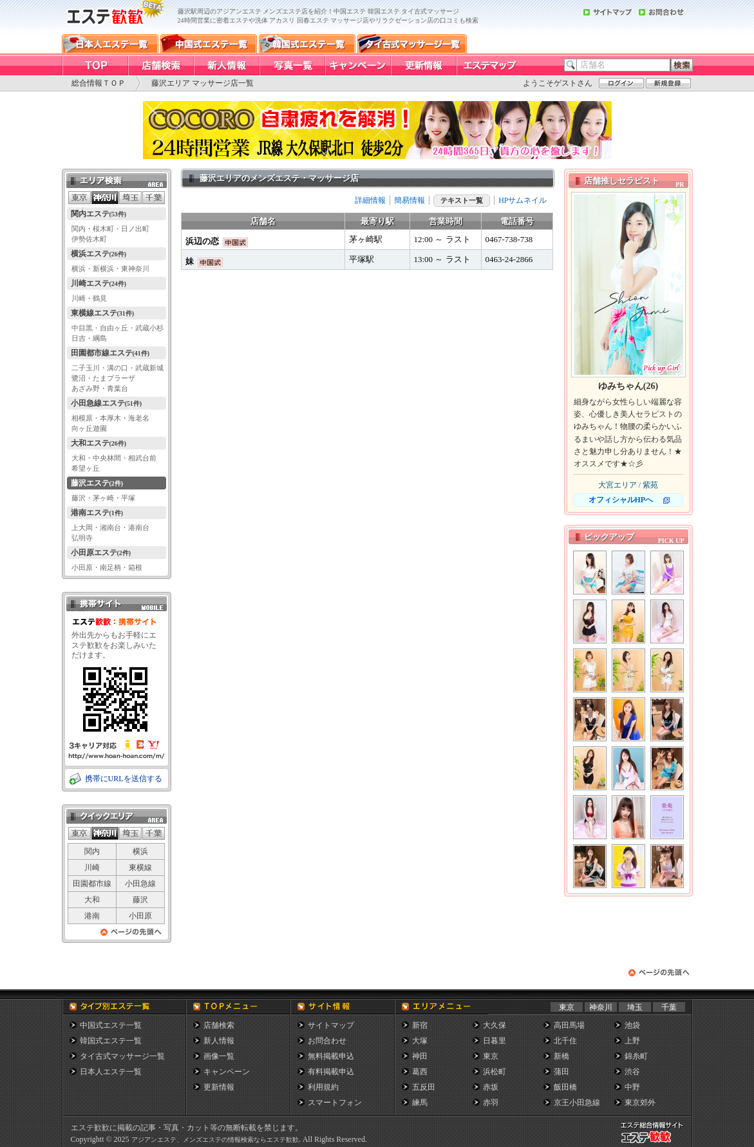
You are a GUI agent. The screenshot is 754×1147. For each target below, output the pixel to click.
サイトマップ (331, 1025)
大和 (92, 899)
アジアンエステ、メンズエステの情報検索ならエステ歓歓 (215, 1139)
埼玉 (635, 1007)
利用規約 (323, 1087)
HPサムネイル (522, 200)
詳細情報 (370, 200)
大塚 (420, 1040)
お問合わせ (327, 1040)
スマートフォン (335, 1102)
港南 (92, 915)
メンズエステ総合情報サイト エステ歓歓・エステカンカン (655, 1142)
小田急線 (140, 883)
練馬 (420, 1102)
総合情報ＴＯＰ (98, 83)
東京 (566, 1007)
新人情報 (218, 1040)
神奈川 (600, 1007)
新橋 (561, 1056)
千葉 (669, 1007)
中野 (632, 1087)
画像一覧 (218, 1056)
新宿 (420, 1025)
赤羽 (490, 1102)
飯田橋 (565, 1087)
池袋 (632, 1025)
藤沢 (140, 899)
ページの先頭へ (131, 935)
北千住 (565, 1040)
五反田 (423, 1087)
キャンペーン (226, 1071)
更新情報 (218, 1087)
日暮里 (494, 1040)
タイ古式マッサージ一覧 (122, 1056)
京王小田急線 (577, 1102)
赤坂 (490, 1087)
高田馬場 (569, 1025)
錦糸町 (636, 1056)
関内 (92, 851)
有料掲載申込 (331, 1071)
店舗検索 (218, 1025)
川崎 (92, 867)
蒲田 (561, 1071)
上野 (632, 1040)
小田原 (140, 915)
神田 (420, 1056)
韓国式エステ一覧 (111, 1040)
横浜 (140, 851)
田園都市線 (92, 883)
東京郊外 (640, 1102)
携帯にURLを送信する (123, 778)
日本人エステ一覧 (111, 1071)
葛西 (420, 1071)
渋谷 (632, 1071)
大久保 (494, 1025)
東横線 (140, 867)
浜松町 (494, 1071)
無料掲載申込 (331, 1056)
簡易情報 (409, 200)
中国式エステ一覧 (111, 1025)
